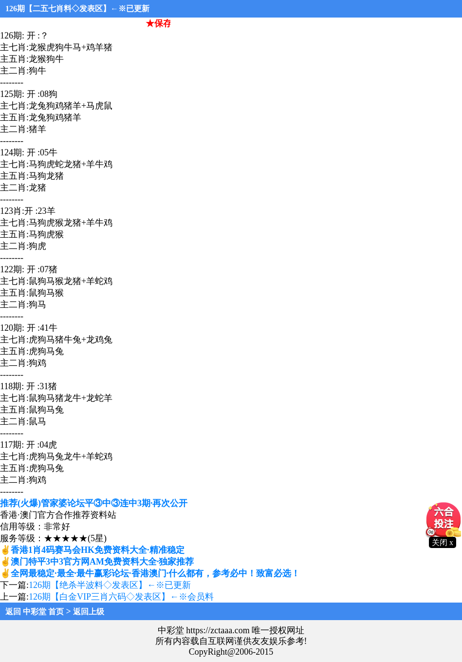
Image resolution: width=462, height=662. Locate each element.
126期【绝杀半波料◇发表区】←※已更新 (110, 585)
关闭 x (442, 542)
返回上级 (88, 611)
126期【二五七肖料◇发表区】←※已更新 (77, 8)
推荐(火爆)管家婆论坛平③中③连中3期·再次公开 (94, 503)
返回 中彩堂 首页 (34, 611)
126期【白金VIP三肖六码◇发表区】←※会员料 (121, 597)
